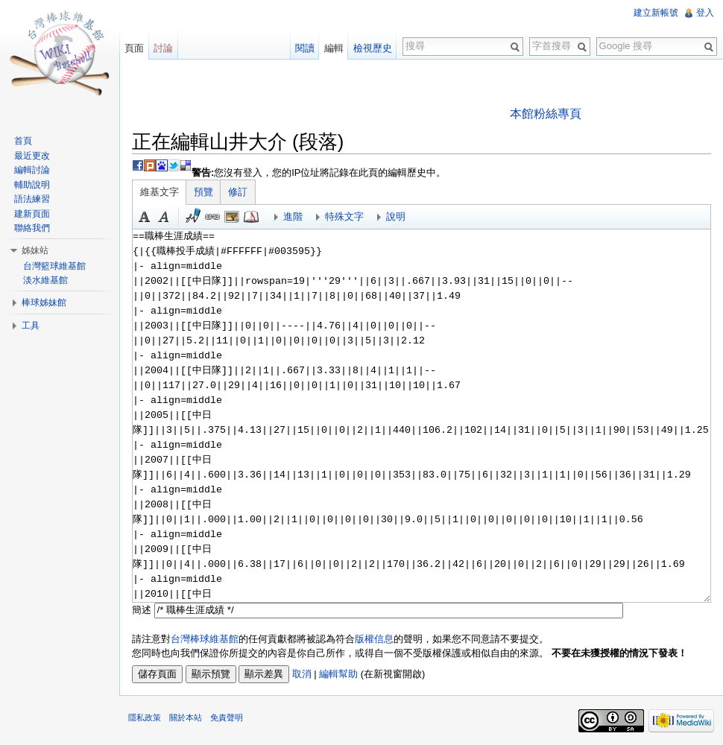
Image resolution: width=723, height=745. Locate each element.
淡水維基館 (45, 280)
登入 (705, 12)
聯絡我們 (32, 228)
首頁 (23, 141)
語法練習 (32, 199)
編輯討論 (32, 170)
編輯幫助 (338, 673)
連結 (212, 216)
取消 (302, 673)
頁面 (134, 48)
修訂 (237, 191)
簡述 (141, 609)
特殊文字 (344, 216)
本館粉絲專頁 (545, 113)
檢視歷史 (372, 48)
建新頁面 (32, 214)
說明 (395, 216)
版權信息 (374, 638)
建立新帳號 (656, 12)
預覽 (203, 191)
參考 (251, 216)
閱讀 (305, 48)
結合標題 (231, 216)
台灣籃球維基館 (54, 266)
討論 (163, 48)
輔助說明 (32, 185)
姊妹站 (35, 250)
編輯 (334, 48)
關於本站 (185, 717)
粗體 (144, 216)
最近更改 (32, 155)
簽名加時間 (193, 216)
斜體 (164, 216)
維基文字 (159, 191)
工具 (31, 325)
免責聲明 (226, 717)
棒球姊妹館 (44, 302)
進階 (293, 216)
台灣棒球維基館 (205, 638)
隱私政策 (144, 717)
